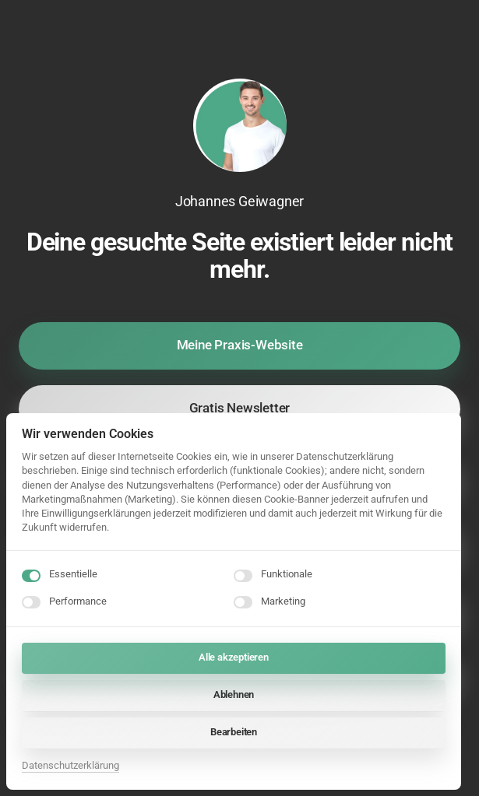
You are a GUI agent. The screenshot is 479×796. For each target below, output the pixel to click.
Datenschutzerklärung (70, 765)
